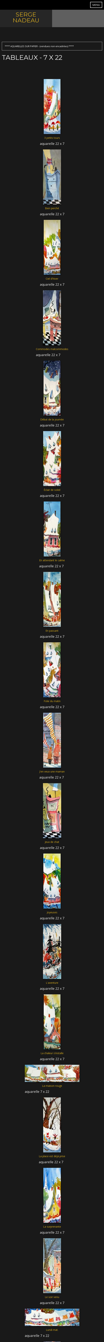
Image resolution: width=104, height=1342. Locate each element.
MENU (96, 5)
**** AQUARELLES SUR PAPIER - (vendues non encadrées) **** (39, 46)
